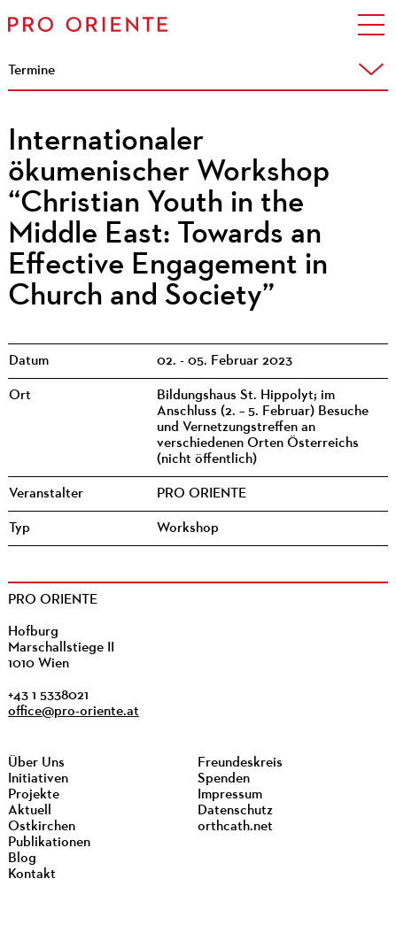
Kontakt (32, 874)
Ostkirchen (41, 827)
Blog (22, 859)
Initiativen (38, 779)
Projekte (33, 795)
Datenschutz (235, 811)
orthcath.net (235, 827)
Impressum (230, 795)
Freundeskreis (240, 763)
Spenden (224, 779)
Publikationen (49, 843)
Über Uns (36, 763)
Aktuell (29, 811)
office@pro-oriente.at (73, 712)
